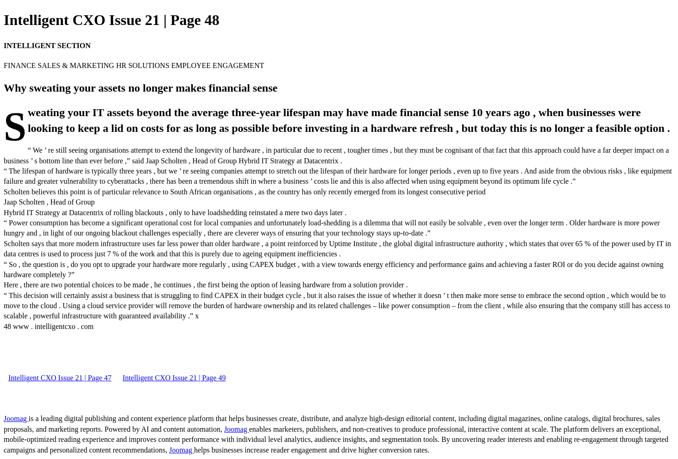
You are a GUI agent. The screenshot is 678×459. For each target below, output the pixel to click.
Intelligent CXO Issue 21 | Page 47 (60, 378)
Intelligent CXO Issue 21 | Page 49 (174, 378)
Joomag (16, 418)
